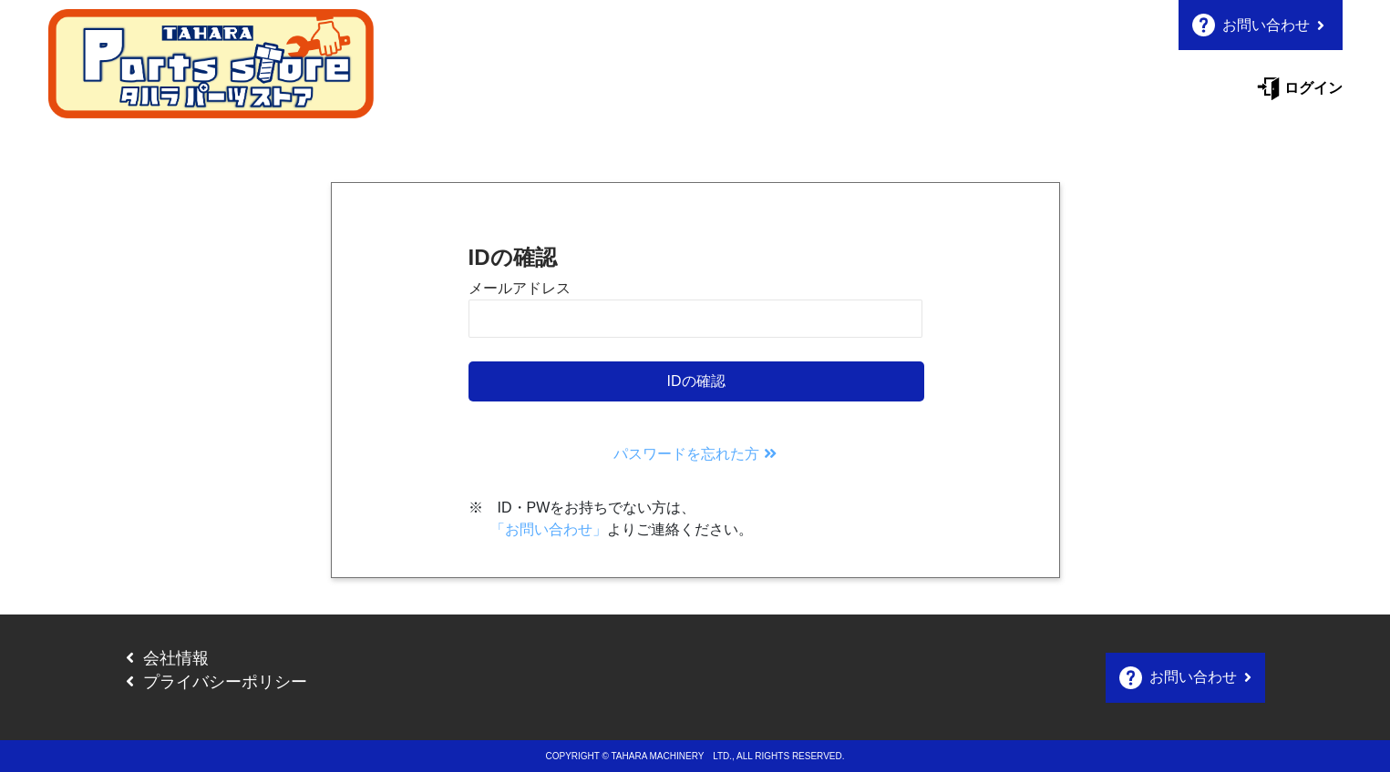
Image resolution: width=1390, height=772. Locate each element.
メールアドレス (519, 288)
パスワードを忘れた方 (694, 454)
